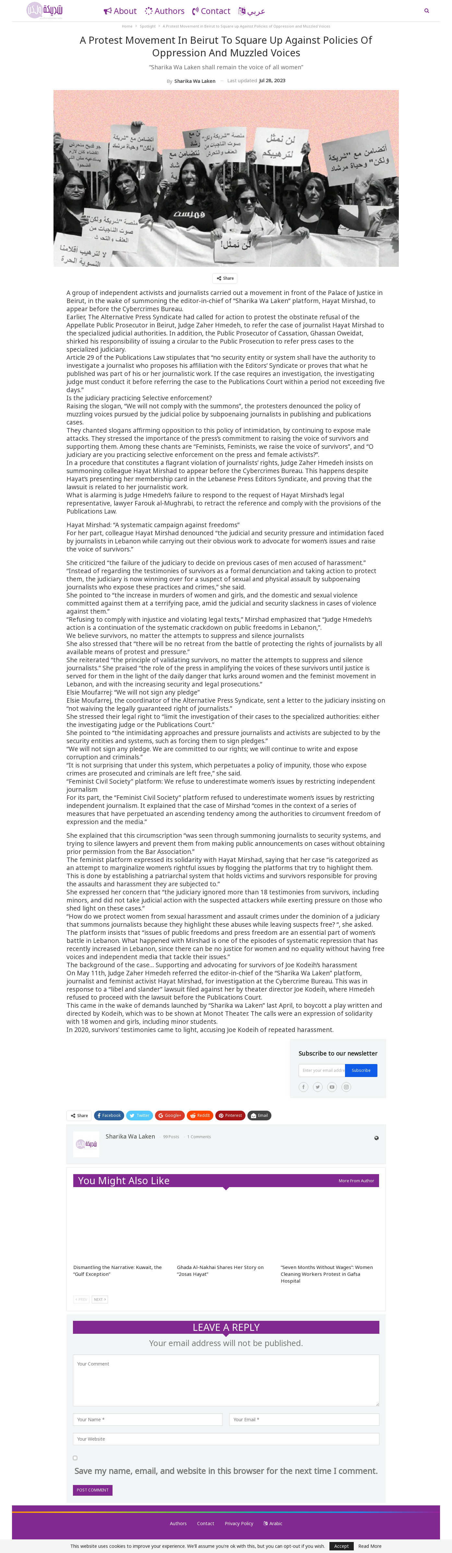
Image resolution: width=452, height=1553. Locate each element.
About (120, 10)
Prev (81, 1299)
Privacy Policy (239, 1523)
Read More (370, 1546)
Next (100, 1299)
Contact (211, 10)
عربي (252, 10)
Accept (341, 1546)
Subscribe (361, 1070)
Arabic (273, 1523)
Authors (164, 10)
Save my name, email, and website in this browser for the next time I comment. (226, 1470)
